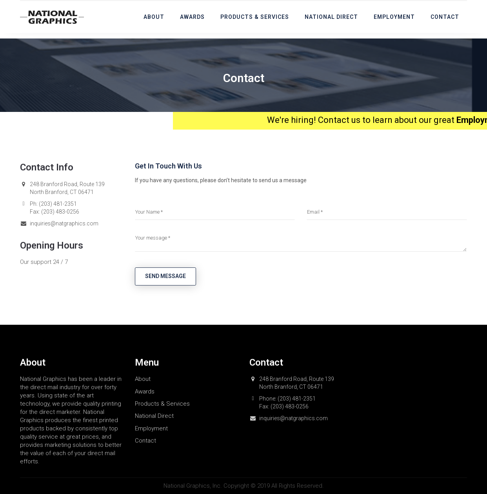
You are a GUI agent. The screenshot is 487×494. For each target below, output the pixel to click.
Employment (394, 17)
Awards (192, 17)
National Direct (331, 17)
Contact (445, 17)
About (154, 17)
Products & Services (254, 17)
